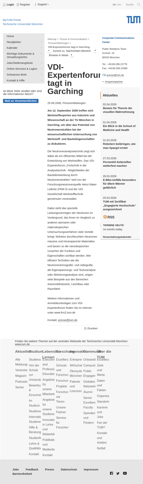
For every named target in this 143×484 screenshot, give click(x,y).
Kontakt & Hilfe (40, 80)
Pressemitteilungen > (59, 43)
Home (10, 36)
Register (24, 4)
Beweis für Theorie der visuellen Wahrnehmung (118, 110)
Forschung (65, 351)
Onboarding (91, 359)
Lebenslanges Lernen (51, 354)
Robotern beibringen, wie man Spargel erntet (119, 145)
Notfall (101, 448)
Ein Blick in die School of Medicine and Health (119, 128)
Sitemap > (52, 39)
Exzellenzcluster (67, 359)
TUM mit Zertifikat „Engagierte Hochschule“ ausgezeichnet (119, 205)
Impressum (91, 469)
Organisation (105, 396)
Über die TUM (104, 354)
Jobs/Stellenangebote (40, 62)
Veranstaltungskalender (117, 237)
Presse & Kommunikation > (74, 39)
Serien (19, 387)
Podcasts (21, 381)
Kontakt (34, 454)
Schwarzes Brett (40, 74)
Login (9, 4)
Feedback (32, 469)
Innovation (79, 351)
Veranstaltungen (26, 370)
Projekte (61, 386)
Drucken (91, 328)
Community (92, 351)
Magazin (21, 375)
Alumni (87, 392)
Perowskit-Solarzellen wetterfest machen (117, 164)
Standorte (103, 401)
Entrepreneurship (81, 359)
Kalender (40, 47)
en (119, 4)
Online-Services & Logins (40, 68)
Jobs (15, 469)
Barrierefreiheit (22, 473)
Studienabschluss (40, 411)
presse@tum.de (67, 320)
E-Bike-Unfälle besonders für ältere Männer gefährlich (119, 183)
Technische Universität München (133, 18)
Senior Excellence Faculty (90, 402)
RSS (109, 217)
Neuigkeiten (40, 41)
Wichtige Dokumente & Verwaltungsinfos (40, 53)
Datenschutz (69, 469)
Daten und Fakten (101, 385)
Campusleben (92, 365)
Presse (49, 469)
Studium (36, 351)
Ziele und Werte (101, 370)
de (114, 4)
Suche (133, 4)
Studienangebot (39, 359)
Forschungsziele (67, 380)
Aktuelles (23, 351)
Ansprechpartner (114, 81)
